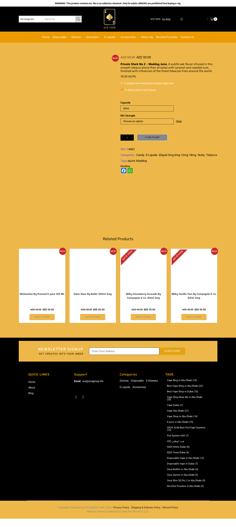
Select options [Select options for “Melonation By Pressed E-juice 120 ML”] (42, 317)
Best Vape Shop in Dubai (183, 392)
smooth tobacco (130, 67)
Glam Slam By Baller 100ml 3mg (93, 294)
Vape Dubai (175, 406)
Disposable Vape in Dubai (183, 469)
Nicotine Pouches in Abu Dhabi (186, 494)
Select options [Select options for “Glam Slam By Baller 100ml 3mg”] (92, 317)
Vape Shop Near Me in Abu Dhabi (186, 399)
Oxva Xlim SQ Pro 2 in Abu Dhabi (185, 487)
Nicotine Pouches (166, 37)
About (31, 387)
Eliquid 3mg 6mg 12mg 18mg (177, 155)
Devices (77, 37)
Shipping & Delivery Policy (146, 515)
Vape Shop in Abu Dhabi (183, 417)
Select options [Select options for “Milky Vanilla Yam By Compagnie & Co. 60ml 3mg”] (194, 317)
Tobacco (211, 155)
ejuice (131, 160)
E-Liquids (110, 37)
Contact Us (187, 37)
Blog (30, 393)
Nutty (201, 155)
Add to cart (154, 137)
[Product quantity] (127, 138)
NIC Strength (127, 115)
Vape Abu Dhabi (178, 411)
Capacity (125, 102)
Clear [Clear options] (179, 121)
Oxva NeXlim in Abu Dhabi (184, 474)
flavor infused (194, 64)
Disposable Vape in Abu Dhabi (184, 461)
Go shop (166, 19)
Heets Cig (147, 37)
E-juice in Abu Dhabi (181, 423)
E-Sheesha (152, 380)
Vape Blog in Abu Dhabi (183, 380)
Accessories (129, 37)
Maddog (141, 160)
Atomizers (93, 37)
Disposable (60, 37)
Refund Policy (170, 515)
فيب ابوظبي (176, 443)
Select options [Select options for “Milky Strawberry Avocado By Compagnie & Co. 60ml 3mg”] (143, 317)
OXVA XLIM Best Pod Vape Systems (182, 430)
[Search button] (78, 19)
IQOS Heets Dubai (179, 449)
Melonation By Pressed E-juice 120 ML (42, 294)
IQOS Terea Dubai (179, 454)
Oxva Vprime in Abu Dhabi (183, 480)
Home (45, 37)
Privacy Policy (121, 515)
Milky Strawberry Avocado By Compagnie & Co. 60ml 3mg (143, 296)
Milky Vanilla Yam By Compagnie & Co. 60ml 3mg (194, 296)
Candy (140, 155)
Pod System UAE (178, 437)
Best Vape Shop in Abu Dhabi (186, 386)
